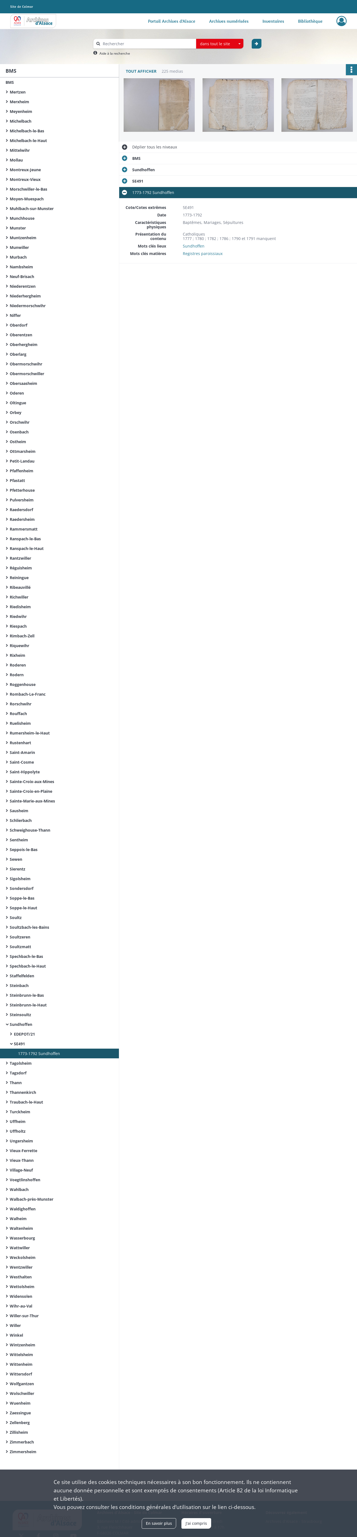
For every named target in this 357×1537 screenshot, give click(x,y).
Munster (18, 228)
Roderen (18, 665)
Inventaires (273, 21)
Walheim (18, 1218)
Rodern (17, 674)
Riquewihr (19, 645)
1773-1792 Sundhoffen (39, 1053)
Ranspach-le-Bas (25, 538)
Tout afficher (141, 71)
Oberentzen (21, 334)
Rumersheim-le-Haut (30, 733)
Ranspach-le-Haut (27, 548)
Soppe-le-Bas (22, 898)
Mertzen (18, 92)
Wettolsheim (22, 1286)
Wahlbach (19, 1189)
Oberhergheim (24, 344)
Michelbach (20, 121)
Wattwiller (20, 1247)
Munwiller (19, 247)
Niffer (15, 315)
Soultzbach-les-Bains (29, 927)
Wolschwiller (22, 1393)
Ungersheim (21, 1141)
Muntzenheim (23, 237)
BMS (10, 82)
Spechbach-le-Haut (28, 966)
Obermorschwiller (27, 373)
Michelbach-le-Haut (28, 140)
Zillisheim (19, 1432)
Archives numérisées (229, 21)
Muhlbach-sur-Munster (32, 208)
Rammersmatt (24, 529)
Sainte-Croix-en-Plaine (31, 791)
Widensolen (21, 1296)
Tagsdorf (18, 1073)
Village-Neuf (21, 1170)
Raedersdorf (21, 509)
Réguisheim (21, 568)
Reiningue (19, 577)
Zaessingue (20, 1412)
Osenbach (19, 432)
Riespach (18, 626)
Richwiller (19, 597)
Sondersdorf (21, 888)
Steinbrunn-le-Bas (27, 995)
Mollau (16, 160)
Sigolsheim (20, 878)
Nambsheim (21, 266)
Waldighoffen (23, 1209)
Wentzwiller (21, 1267)
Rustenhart (20, 742)
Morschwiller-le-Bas (28, 189)
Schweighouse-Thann (30, 830)
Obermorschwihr (26, 364)
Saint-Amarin (22, 752)
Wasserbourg (22, 1238)
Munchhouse (22, 218)
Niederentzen (23, 286)
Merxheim (19, 101)
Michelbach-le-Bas (27, 130)
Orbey (15, 412)
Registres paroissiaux (203, 253)
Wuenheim (20, 1403)
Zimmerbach (22, 1442)
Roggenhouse (23, 684)
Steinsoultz (20, 1014)
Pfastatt (17, 480)
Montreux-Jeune (25, 169)
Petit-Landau (22, 461)
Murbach (18, 257)
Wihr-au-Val (21, 1306)
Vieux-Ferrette (23, 1150)
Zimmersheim (23, 1451)
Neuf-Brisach (22, 276)
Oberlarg (18, 354)
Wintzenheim (22, 1344)
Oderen (17, 393)
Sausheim (19, 810)
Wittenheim (21, 1364)
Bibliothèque (310, 21)
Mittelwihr (20, 150)
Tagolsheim (21, 1063)
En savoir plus (159, 1523)
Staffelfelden (22, 975)
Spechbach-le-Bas (26, 956)
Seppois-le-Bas (24, 849)
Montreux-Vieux (25, 179)
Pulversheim (22, 500)
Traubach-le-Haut (26, 1102)
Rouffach (18, 713)
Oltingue (18, 402)
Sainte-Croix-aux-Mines (32, 781)
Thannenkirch (23, 1092)
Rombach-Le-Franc (28, 694)
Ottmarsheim (23, 451)
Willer (15, 1325)
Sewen (16, 859)
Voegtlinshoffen (25, 1179)
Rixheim (17, 655)
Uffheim (18, 1121)
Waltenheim (21, 1228)
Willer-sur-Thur (24, 1315)
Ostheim (18, 441)
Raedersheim (22, 519)
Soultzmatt (20, 946)
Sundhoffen (21, 1024)
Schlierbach (21, 820)
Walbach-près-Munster (31, 1199)
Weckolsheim (23, 1257)
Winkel (16, 1335)
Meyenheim (21, 111)
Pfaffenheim (21, 470)
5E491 (19, 1043)
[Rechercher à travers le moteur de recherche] (147, 44)
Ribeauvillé (20, 587)
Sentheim (19, 839)
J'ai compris (196, 1523)
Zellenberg (20, 1422)
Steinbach (19, 985)
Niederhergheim (25, 296)
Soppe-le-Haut (23, 907)
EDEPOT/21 (24, 1034)
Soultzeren (20, 937)
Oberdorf (18, 325)
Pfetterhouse (22, 490)
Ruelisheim (20, 723)
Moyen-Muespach (27, 198)
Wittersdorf (21, 1374)
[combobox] (219, 44)
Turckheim (20, 1111)
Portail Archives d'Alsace (171, 21)
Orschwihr (19, 422)
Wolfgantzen (22, 1383)
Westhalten (21, 1276)
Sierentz (17, 869)
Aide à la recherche (114, 53)
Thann (16, 1082)
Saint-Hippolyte (25, 771)
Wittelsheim (21, 1354)
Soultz (16, 917)
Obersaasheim (23, 383)
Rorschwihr (20, 703)
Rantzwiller (20, 558)
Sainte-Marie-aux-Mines (32, 801)
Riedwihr (18, 616)
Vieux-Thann (22, 1160)
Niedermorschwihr (28, 305)
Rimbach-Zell (22, 635)
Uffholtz (18, 1131)
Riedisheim (20, 606)
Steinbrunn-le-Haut (28, 1005)
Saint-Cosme (22, 762)
